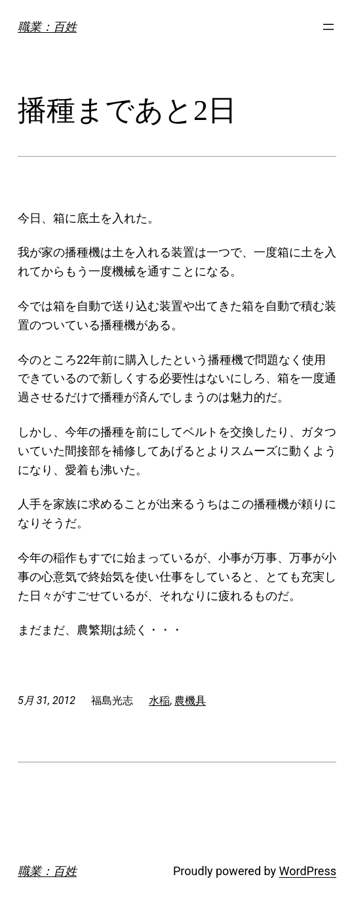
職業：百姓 (47, 26)
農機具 (190, 700)
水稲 (159, 700)
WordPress (307, 871)
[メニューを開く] (328, 27)
